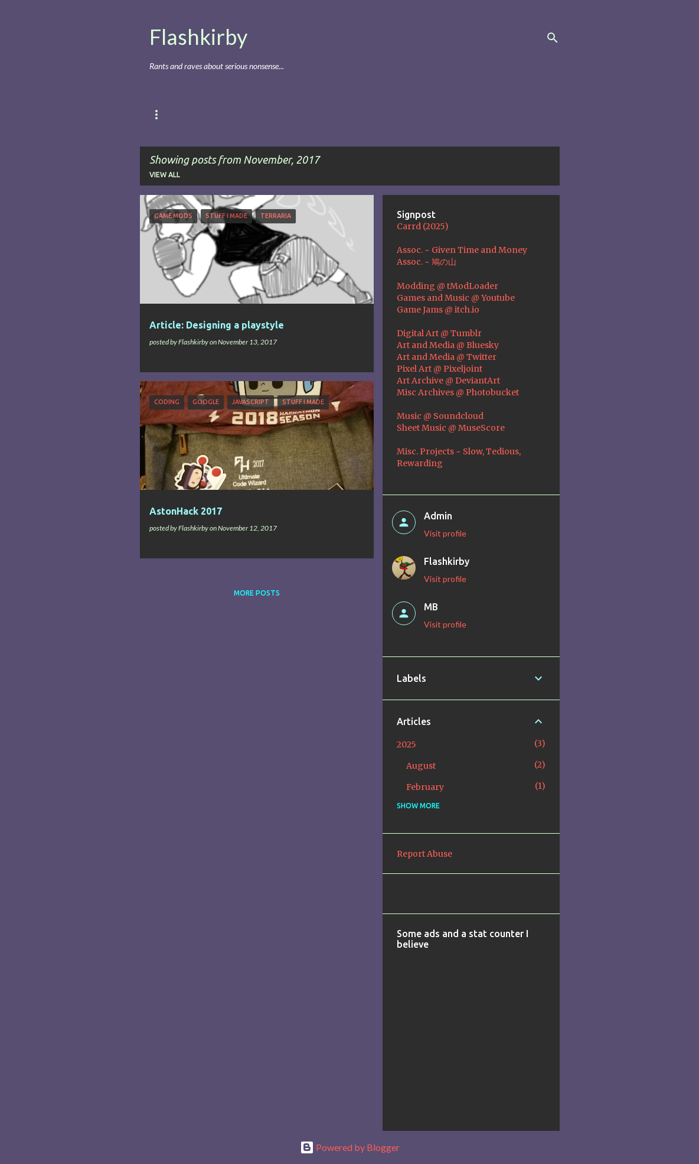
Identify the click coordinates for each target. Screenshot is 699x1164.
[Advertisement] (548, 1032)
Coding (402, 114)
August (421, 765)
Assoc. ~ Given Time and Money (462, 250)
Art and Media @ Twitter (447, 357)
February (425, 787)
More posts (257, 593)
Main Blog (169, 114)
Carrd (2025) (423, 226)
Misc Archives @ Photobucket (458, 392)
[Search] (553, 38)
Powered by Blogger (350, 1147)
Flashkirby (198, 37)
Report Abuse (424, 853)
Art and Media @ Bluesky (448, 345)
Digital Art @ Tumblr (439, 333)
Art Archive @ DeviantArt (448, 380)
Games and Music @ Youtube (456, 297)
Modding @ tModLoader (447, 286)
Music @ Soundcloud (440, 416)
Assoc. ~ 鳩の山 (426, 261)
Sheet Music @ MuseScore (451, 427)
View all (164, 174)
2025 (406, 744)
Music (349, 114)
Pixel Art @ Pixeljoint (439, 368)
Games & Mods (242, 114)
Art (304, 114)
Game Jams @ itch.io (438, 309)
